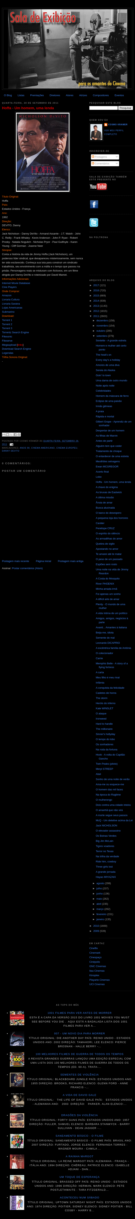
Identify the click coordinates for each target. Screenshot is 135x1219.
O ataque (101, 713)
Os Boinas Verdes (106, 835)
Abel (98, 774)
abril (99, 903)
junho (99, 893)
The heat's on (103, 354)
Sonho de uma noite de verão (113, 779)
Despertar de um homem (110, 430)
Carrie (99, 658)
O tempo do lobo (105, 739)
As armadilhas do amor (109, 538)
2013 (96, 305)
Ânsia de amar (104, 502)
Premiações (37, 95)
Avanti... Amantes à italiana (111, 627)
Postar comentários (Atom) (27, 568)
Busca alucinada (105, 507)
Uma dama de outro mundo (111, 380)
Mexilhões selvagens (108, 461)
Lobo (98, 476)
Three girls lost (104, 866)
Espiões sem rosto (106, 564)
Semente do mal (105, 637)
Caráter (100, 523)
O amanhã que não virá (109, 810)
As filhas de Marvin (107, 435)
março (100, 909)
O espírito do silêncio (108, 533)
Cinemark (94, 952)
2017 (96, 285)
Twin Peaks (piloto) (107, 763)
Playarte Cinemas (99, 979)
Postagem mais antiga (70, 561)
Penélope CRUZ (105, 528)
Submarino (8, 311)
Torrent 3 (7, 328)
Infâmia (100, 682)
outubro (101, 330)
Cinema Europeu (66, 448)
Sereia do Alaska (105, 370)
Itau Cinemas (97, 970)
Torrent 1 (7, 320)
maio (99, 898)
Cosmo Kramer (118, 124)
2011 (96, 316)
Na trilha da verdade (107, 856)
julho (99, 888)
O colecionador (104, 653)
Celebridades (103, 390)
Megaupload (9, 344)
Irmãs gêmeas (104, 406)
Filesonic (7, 336)
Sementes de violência (79, 1074)
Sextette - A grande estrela (111, 340)
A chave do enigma (107, 487)
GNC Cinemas (97, 966)
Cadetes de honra (106, 692)
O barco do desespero (108, 512)
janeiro (100, 919)
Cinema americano (43, 448)
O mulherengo (104, 799)
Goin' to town (103, 375)
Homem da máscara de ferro (112, 395)
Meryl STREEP (104, 768)
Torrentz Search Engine (15, 332)
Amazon (7, 295)
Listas (21, 95)
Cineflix (93, 948)
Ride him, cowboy (106, 861)
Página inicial (43, 561)
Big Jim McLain (104, 840)
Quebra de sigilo (105, 543)
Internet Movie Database (16, 283)
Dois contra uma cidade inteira (113, 804)
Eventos (119, 95)
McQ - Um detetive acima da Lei (114, 820)
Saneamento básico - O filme (80, 1135)
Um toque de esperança (80, 1176)
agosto (100, 883)
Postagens (99, 156)
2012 (96, 310)
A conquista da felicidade (110, 687)
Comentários (100, 163)
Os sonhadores (104, 744)
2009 (96, 930)
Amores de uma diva (107, 365)
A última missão (105, 497)
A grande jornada (105, 871)
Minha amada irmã (106, 588)
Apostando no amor (107, 548)
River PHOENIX (105, 583)
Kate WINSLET (104, 708)
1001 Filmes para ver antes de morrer (79, 1012)
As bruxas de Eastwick (109, 492)
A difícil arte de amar (107, 599)
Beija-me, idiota (105, 632)
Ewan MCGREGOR (107, 466)
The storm (101, 698)
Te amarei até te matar (109, 554)
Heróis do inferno (105, 703)
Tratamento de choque (109, 451)
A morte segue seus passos (111, 815)
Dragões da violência (79, 1115)
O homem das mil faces (109, 789)
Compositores (101, 95)
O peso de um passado (109, 559)
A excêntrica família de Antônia (113, 648)
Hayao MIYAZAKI (106, 876)
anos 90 (25, 448)
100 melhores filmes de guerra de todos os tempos (80, 1054)
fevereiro (101, 914)
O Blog (8, 95)
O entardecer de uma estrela (112, 456)
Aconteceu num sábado (79, 1197)
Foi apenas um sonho (108, 593)
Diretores (55, 95)
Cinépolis (94, 961)
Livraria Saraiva (11, 303)
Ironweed (101, 718)
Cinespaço (95, 957)
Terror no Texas (104, 851)
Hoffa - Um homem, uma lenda (28, 108)
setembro (102, 335)
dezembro (102, 320)
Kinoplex (94, 975)
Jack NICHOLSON (106, 825)
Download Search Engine (16, 348)
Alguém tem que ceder (109, 445)
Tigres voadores (105, 846)
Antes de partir (104, 440)
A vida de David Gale (79, 1095)
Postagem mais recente (15, 561)
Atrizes (83, 95)
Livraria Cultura (10, 299)
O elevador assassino (108, 830)
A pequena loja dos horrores (112, 517)
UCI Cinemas (97, 984)
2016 (96, 290)
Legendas (7, 352)
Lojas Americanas (12, 307)
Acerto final (102, 471)
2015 (96, 295)
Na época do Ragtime (108, 794)
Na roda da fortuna (106, 749)
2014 (96, 300)
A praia (100, 411)
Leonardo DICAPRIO (108, 642)
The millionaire (104, 728)
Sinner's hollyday (105, 734)
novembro (102, 325)
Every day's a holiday (108, 359)
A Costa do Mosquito (108, 578)
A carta (100, 672)
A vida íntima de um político (111, 613)
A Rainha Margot (80, 1156)
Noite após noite (105, 385)
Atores (69, 95)
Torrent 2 (7, 324)
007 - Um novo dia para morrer (79, 1033)
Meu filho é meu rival (108, 677)
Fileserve (7, 340)
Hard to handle (104, 723)
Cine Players (9, 287)
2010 (96, 925)
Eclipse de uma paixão (109, 401)
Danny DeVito (10, 451)
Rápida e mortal (105, 416)
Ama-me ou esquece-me (110, 784)
